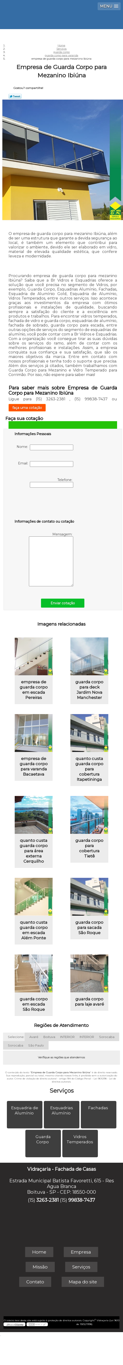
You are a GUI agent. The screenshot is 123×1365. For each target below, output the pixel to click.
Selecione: (16, 1037)
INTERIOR (67, 1037)
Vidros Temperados (80, 1139)
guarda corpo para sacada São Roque (89, 927)
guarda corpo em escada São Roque (34, 1004)
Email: (45, 464)
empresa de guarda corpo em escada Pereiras (34, 690)
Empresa (81, 1252)
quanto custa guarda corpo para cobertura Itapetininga (89, 769)
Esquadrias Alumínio (61, 1110)
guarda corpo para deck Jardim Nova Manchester (89, 690)
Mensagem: (51, 559)
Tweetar (15, 96)
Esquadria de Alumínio (24, 1110)
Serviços (62, 1090)
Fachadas (98, 1107)
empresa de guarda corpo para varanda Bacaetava (34, 766)
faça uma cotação (27, 408)
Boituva (49, 1037)
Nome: (45, 447)
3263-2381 (47, 1200)
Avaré (33, 1037)
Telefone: (51, 483)
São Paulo (36, 1045)
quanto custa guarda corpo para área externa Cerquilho (34, 851)
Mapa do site (83, 1282)
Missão (40, 1267)
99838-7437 (81, 1200)
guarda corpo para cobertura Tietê (89, 848)
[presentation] (45, 504)
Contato (35, 1282)
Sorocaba (106, 1037)
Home (39, 1252)
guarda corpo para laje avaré (89, 1002)
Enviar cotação (62, 603)
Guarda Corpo (43, 1139)
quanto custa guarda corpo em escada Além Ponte (34, 930)
